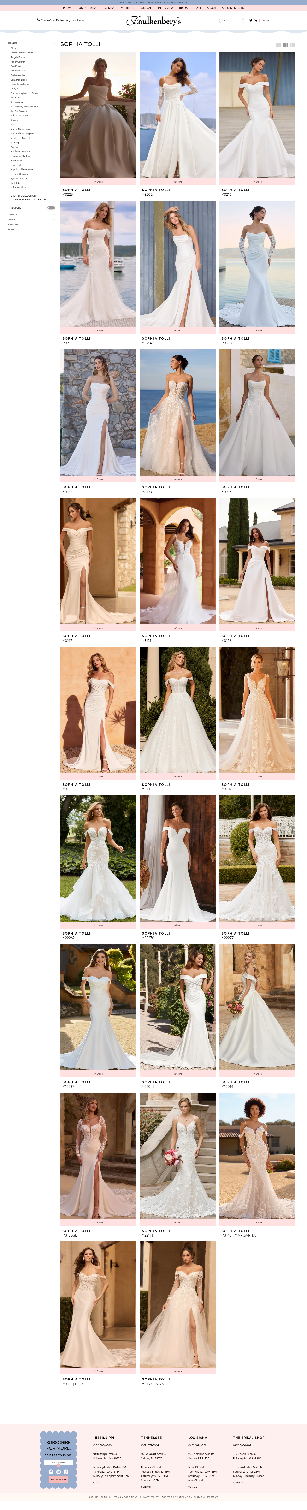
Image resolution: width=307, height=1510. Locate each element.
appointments (58, 1488)
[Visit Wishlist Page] (250, 21)
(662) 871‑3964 (150, 1447)
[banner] (153, 22)
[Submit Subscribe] (58, 1470)
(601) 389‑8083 (102, 1447)
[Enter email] (58, 1466)
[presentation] (51, 211)
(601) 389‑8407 (242, 1447)
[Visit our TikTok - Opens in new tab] (66, 1477)
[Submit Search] (241, 21)
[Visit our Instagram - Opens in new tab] (58, 1477)
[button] (255, 21)
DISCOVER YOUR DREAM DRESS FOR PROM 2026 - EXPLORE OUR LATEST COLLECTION (153, 2)
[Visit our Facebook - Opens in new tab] (51, 1477)
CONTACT (101, 1484)
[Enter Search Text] (231, 21)
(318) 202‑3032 (197, 1447)
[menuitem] (61, 21)
